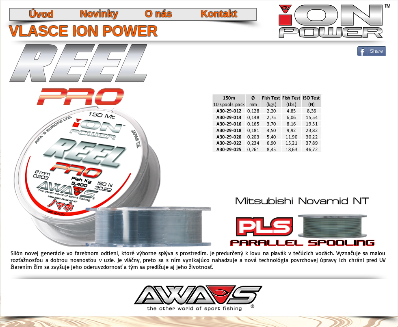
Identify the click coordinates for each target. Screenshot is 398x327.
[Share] (371, 51)
